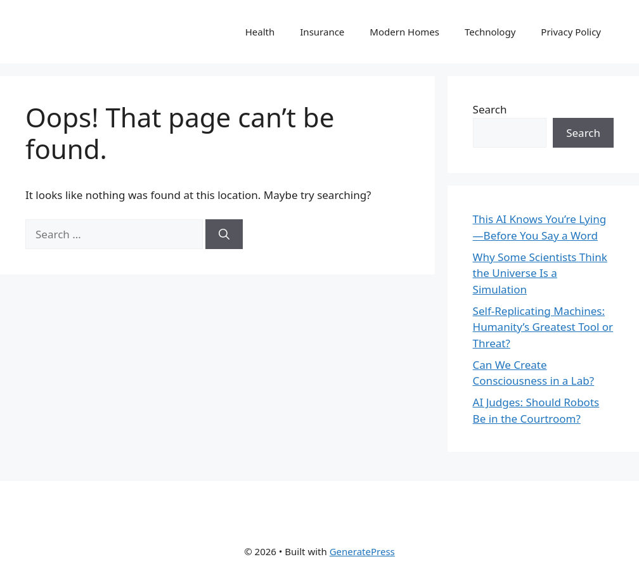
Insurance (322, 31)
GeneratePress (362, 551)
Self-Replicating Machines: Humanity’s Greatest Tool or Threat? (543, 327)
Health (260, 31)
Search (490, 109)
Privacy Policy (571, 31)
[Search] (224, 234)
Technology (490, 31)
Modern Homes (404, 31)
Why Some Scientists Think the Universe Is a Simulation (540, 273)
